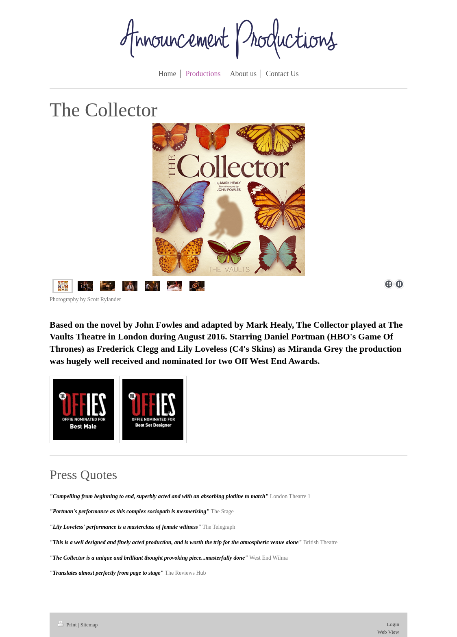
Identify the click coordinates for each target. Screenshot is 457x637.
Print (68, 625)
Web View (388, 632)
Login (393, 624)
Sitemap (89, 625)
